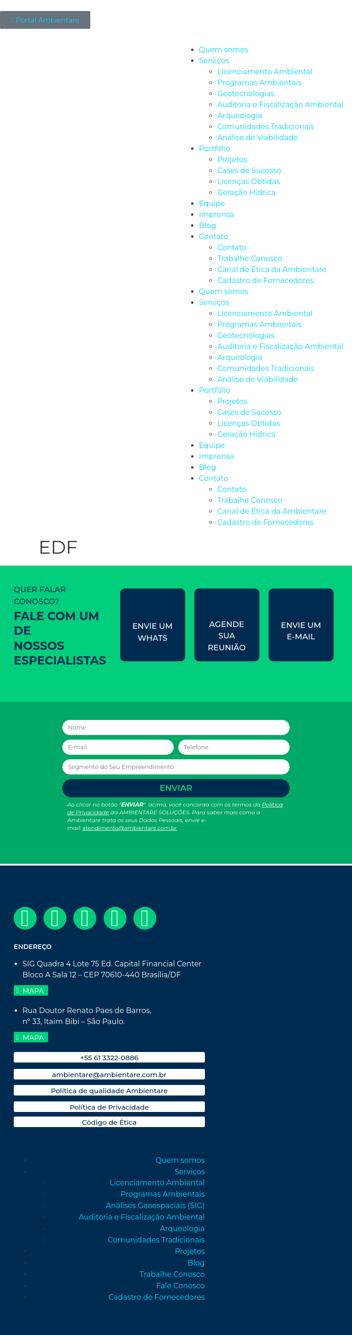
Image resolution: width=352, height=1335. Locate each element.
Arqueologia (239, 115)
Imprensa (216, 214)
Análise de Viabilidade (257, 137)
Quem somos (223, 49)
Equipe (212, 203)
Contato (213, 236)
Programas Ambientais (259, 82)
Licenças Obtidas (248, 181)
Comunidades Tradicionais (265, 126)
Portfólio (214, 148)
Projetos (232, 159)
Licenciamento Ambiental (265, 71)
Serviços (214, 60)
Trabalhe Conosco (249, 258)
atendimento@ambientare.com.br (129, 827)
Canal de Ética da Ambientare (271, 269)
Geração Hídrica (246, 192)
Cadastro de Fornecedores (265, 280)
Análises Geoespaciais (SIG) (155, 1205)
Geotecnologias (246, 93)
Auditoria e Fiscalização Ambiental (280, 104)
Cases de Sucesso (249, 170)
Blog (207, 225)
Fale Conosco (180, 1285)
